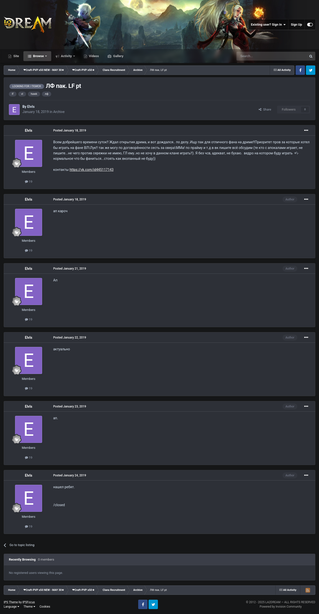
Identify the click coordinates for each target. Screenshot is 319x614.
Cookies (45, 606)
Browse (38, 56)
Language (11, 606)
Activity (66, 56)
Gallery (117, 56)
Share (265, 109)
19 (29, 181)
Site (16, 56)
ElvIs (30, 107)
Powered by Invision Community (281, 606)
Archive (59, 112)
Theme (29, 606)
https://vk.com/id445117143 (91, 170)
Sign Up (296, 24)
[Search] (259, 56)
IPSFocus (28, 602)
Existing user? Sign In (268, 24)
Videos (93, 56)
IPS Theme (11, 602)
